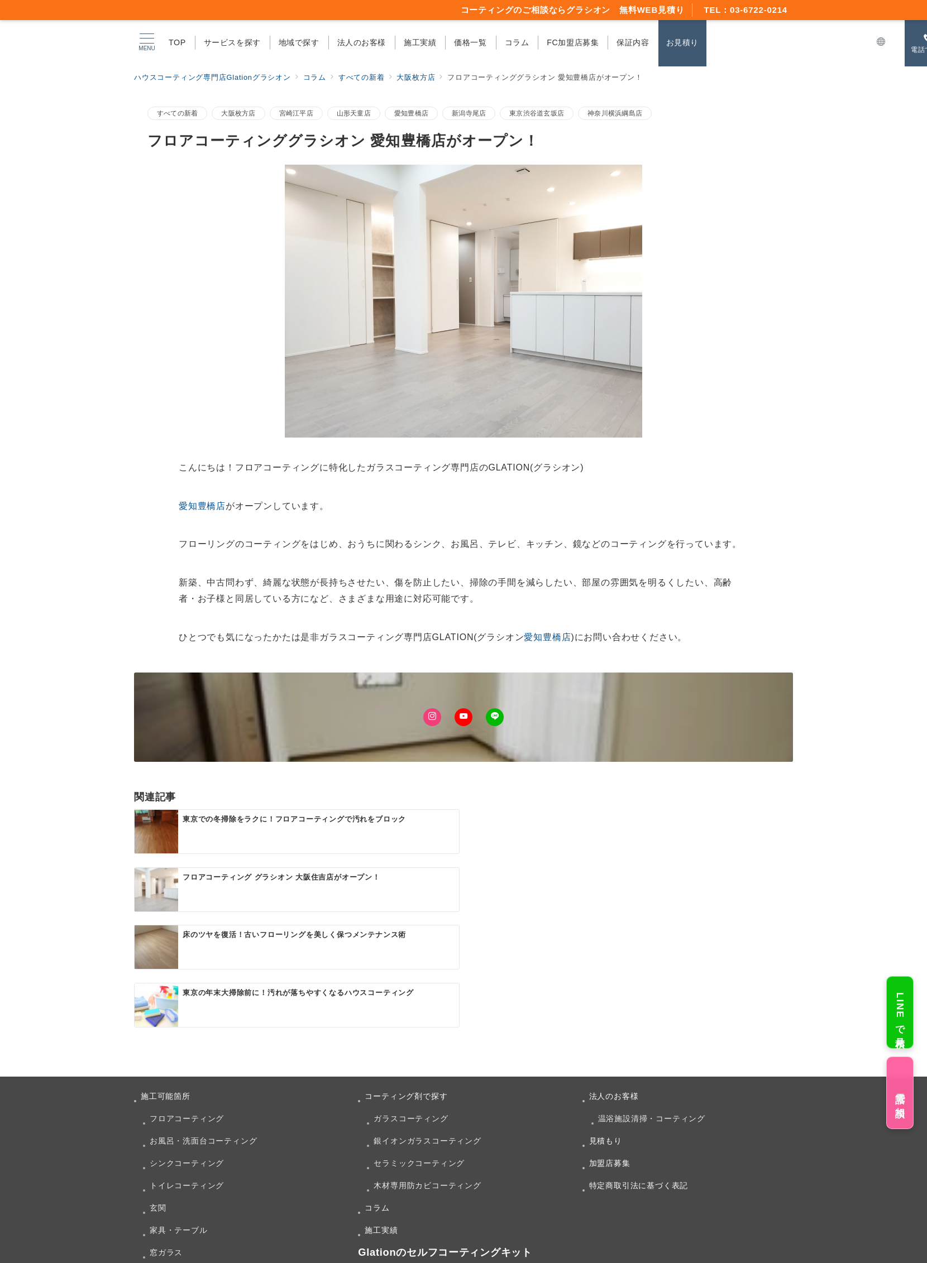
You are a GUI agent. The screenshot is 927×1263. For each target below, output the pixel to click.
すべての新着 (177, 113)
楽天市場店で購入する (262, 1189)
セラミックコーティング (419, 1047)
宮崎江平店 (296, 113)
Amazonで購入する (481, 1189)
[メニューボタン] (147, 42)
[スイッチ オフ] (881, 42)
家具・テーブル (179, 1114)
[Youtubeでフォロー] (463, 717)
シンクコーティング (187, 1047)
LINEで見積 (900, 1012)
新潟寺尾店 (469, 113)
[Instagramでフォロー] (432, 717)
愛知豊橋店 (411, 113)
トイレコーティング (187, 1069)
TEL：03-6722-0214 (745, 10)
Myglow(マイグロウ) (259, 1176)
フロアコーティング (187, 1002)
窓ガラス (166, 1136)
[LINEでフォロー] (495, 717)
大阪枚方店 (238, 113)
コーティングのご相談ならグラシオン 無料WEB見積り (573, 10)
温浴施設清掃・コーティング (651, 1002)
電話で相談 (900, 1092)
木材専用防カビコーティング (427, 1069)
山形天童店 (354, 113)
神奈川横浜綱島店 (614, 113)
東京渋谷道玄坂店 (536, 113)
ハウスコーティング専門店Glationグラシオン (478, 1247)
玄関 (158, 1092)
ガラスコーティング (411, 1002)
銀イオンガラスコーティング (427, 1025)
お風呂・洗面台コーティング (203, 1025)
